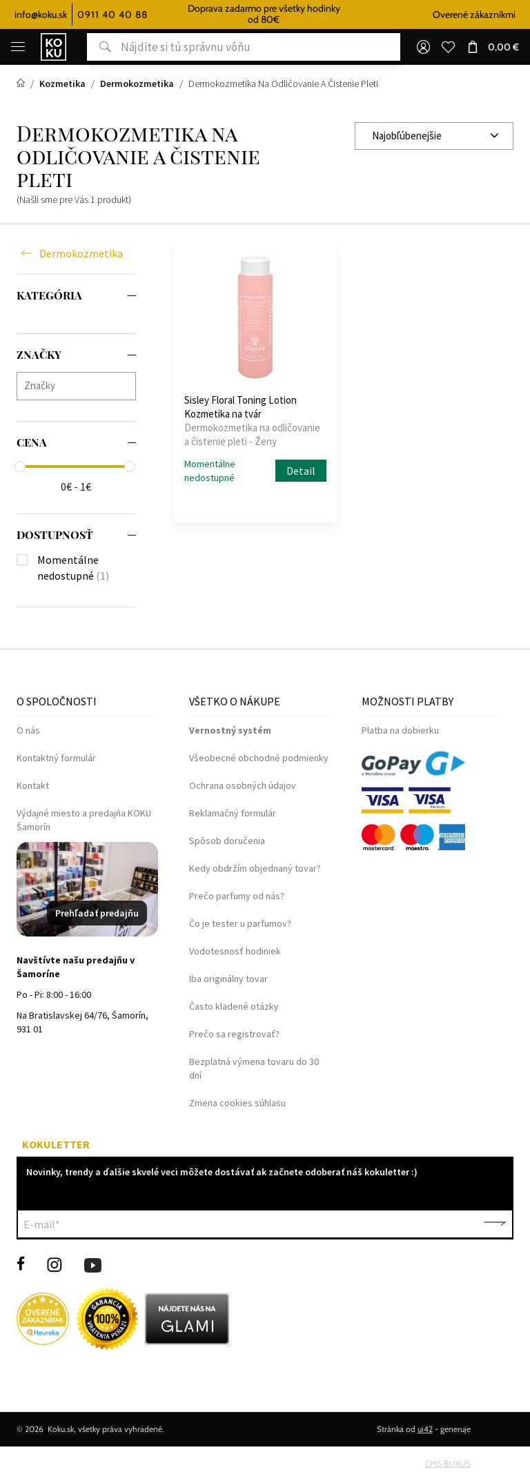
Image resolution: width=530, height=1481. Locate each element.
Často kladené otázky (234, 1006)
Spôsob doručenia (227, 840)
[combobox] (434, 136)
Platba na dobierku (400, 730)
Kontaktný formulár (56, 758)
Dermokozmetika (81, 254)
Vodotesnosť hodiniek (235, 951)
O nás (28, 730)
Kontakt (33, 785)
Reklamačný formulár (232, 813)
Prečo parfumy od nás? (236, 896)
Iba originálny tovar (228, 978)
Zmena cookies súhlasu (237, 1103)
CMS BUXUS (448, 1463)
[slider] (20, 466)
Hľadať (99, 47)
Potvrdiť (495, 1224)
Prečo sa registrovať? (234, 1034)
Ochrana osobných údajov (242, 785)
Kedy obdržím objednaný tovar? (255, 868)
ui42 (425, 1429)
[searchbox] (79, 385)
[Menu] (18, 47)
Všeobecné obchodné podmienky (258, 758)
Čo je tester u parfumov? (240, 923)
